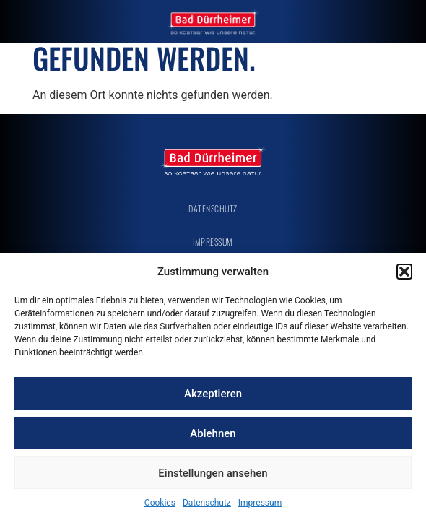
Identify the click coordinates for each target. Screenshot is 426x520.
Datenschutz (207, 503)
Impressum (260, 503)
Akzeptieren (213, 393)
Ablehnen (212, 433)
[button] (404, 271)
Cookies (159, 503)
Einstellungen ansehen (212, 473)
